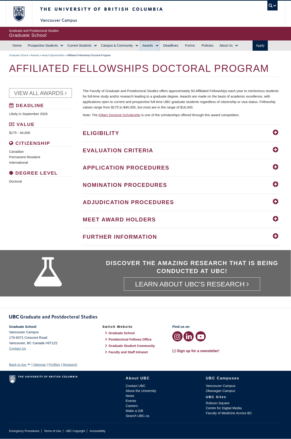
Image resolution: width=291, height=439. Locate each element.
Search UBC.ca (137, 416)
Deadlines (170, 45)
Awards (147, 45)
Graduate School (18, 55)
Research (70, 364)
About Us (226, 45)
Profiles (54, 364)
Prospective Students (43, 45)
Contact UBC (136, 386)
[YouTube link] (201, 336)
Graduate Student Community (131, 346)
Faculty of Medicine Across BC (229, 413)
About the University (141, 391)
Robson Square (217, 403)
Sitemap (39, 364)
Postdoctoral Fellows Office (130, 339)
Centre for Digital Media (224, 408)
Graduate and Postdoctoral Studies (145, 317)
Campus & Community (117, 45)
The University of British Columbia (19, 14)
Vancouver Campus (221, 386)
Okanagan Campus (220, 391)
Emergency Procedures (24, 431)
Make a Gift (134, 411)
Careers (132, 406)
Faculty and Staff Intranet (128, 352)
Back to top (19, 364)
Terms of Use (52, 431)
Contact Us (17, 348)
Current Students (79, 45)
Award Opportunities (53, 55)
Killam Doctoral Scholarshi (118, 115)
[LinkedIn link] (188, 336)
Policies (207, 45)
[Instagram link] (177, 336)
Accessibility (97, 431)
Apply (260, 45)
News (130, 396)
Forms (190, 45)
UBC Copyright (75, 431)
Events (131, 401)
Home (17, 45)
